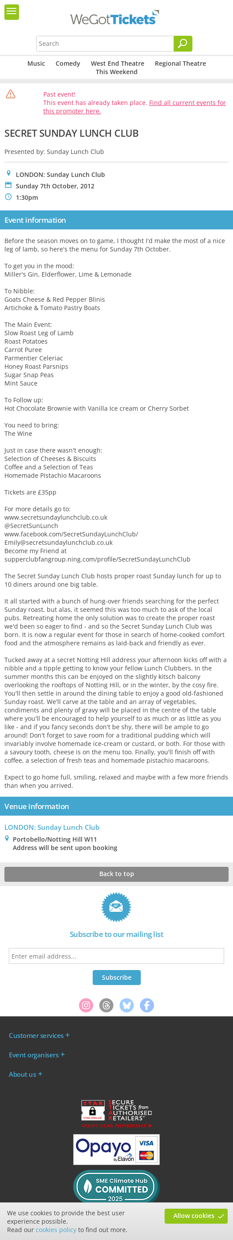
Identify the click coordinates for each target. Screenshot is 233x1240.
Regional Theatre (180, 63)
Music (36, 63)
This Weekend (117, 71)
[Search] (183, 44)
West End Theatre (117, 63)
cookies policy (56, 1229)
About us (22, 1074)
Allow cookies (193, 1215)
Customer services (36, 1035)
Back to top (116, 873)
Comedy (68, 63)
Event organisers (33, 1054)
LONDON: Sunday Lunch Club (51, 827)
